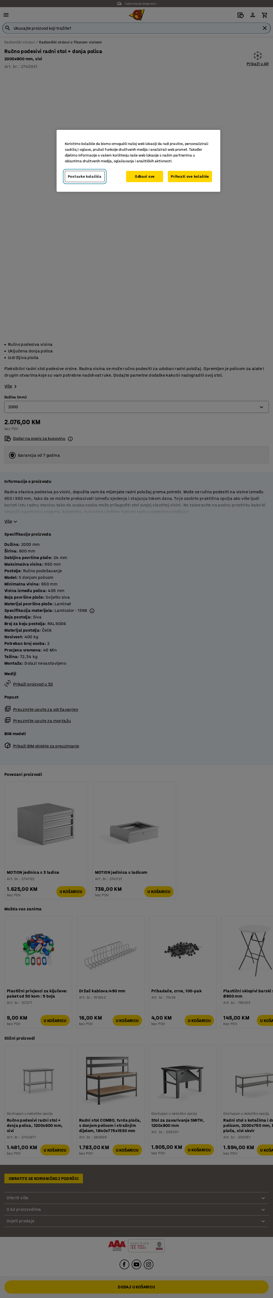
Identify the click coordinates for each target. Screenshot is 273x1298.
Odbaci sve (145, 176)
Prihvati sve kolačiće (190, 176)
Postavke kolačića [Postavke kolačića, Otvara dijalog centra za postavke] (85, 176)
